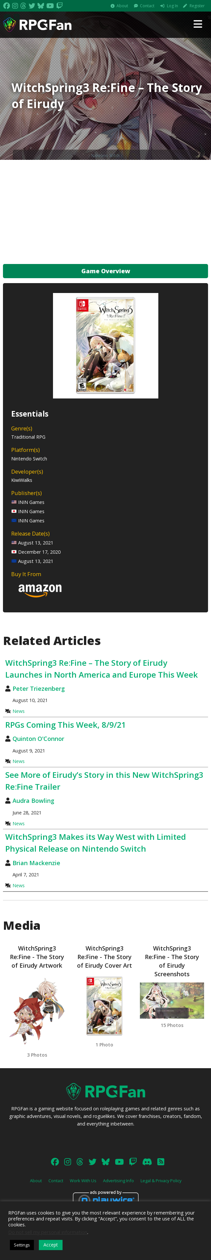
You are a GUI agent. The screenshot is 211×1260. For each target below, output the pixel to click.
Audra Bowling (33, 801)
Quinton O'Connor (38, 739)
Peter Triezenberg (39, 688)
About (122, 6)
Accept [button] (50, 1245)
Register (197, 6)
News (19, 711)
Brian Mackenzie (36, 863)
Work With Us (83, 1181)
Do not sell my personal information (47, 1232)
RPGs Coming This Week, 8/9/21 (65, 724)
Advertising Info (118, 1181)
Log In (172, 6)
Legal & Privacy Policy (161, 1181)
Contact (147, 6)
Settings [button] (22, 1245)
